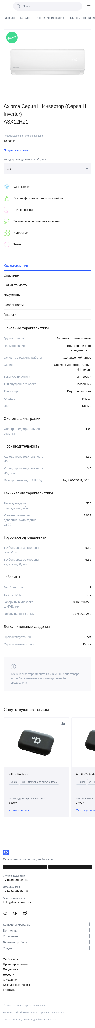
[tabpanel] (47, 62)
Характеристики (16, 265)
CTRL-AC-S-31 (18, 773)
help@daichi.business (17, 902)
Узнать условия (19, 810)
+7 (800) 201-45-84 (15, 879)
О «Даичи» (10, 979)
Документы (12, 295)
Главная (9, 17)
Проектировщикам (15, 964)
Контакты (9, 990)
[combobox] (47, 168)
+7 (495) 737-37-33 (15, 891)
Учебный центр (13, 959)
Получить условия (16, 150)
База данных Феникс (17, 984)
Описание (11, 275)
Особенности (14, 305)
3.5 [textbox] (9, 168)
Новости (8, 974)
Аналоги (10, 314)
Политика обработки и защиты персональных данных (33, 1012)
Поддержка (10, 969)
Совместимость (16, 285)
